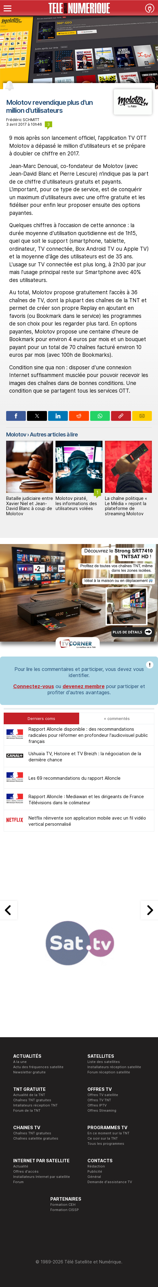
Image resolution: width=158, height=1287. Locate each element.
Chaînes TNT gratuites (32, 1100)
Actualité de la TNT (29, 1095)
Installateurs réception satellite (114, 1067)
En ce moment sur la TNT (108, 1133)
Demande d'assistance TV (109, 1182)
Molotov (16, 434)
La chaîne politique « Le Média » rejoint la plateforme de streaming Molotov (126, 506)
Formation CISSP (64, 1210)
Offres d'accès (26, 1171)
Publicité (94, 1171)
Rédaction (96, 1166)
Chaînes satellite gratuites (35, 1138)
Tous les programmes (105, 1143)
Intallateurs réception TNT (35, 1105)
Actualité (20, 1166)
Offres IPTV (96, 1105)
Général (94, 1177)
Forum (18, 1182)
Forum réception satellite (108, 1072)
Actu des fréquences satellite (38, 1067)
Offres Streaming (101, 1110)
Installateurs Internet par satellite (41, 1177)
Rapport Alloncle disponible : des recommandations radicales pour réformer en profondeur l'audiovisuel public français (88, 735)
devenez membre (84, 686)
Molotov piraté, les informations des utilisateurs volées (76, 503)
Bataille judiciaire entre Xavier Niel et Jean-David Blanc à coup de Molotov (29, 506)
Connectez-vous (33, 686)
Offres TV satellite (102, 1095)
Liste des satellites (103, 1062)
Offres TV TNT (99, 1100)
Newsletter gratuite (29, 1072)
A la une (20, 1062)
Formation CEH (62, 1204)
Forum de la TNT (26, 1110)
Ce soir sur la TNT (102, 1138)
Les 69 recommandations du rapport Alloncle (75, 778)
